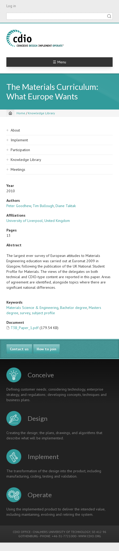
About (15, 130)
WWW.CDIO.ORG (89, 536)
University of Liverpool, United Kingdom (38, 220)
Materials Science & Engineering (32, 307)
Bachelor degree (73, 307)
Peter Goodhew (18, 205)
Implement (19, 140)
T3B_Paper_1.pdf (25, 327)
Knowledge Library (41, 113)
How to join (46, 349)
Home (20, 113)
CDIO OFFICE (22, 532)
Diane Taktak (66, 205)
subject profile (43, 313)
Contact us (19, 349)
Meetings (18, 169)
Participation (20, 149)
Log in (11, 5)
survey (25, 313)
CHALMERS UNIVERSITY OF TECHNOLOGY (61, 532)
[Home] (10, 113)
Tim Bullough (43, 205)
